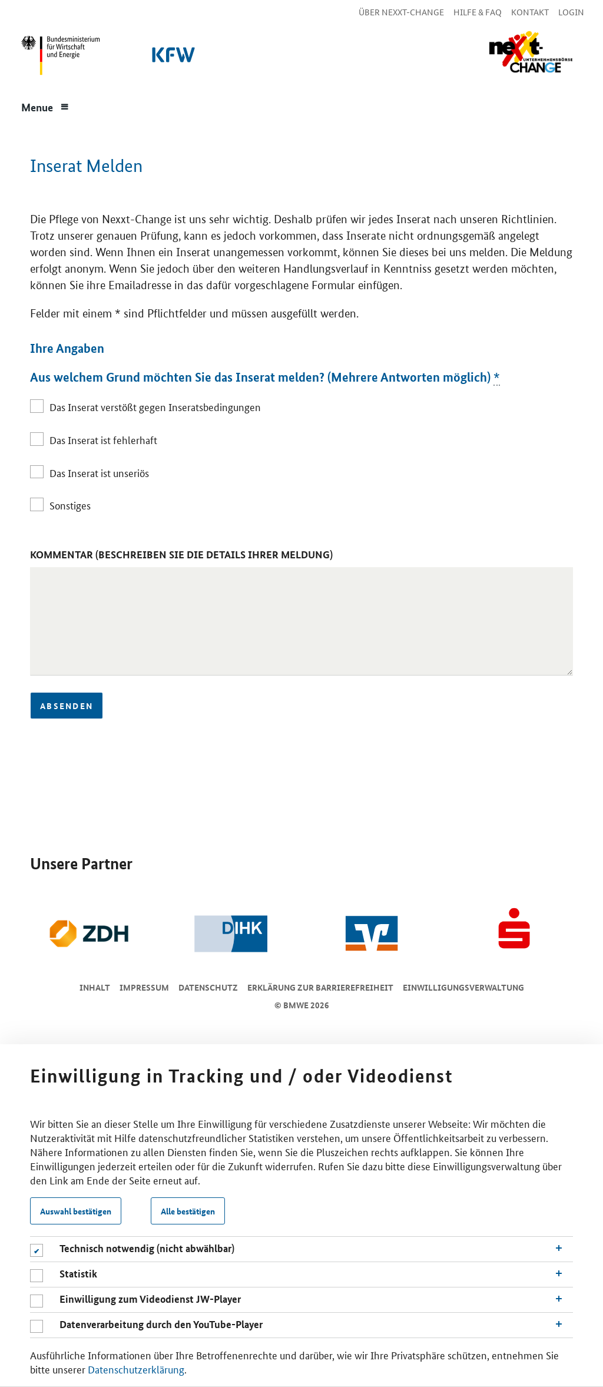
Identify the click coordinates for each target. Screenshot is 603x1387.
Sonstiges (70, 505)
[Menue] (45, 106)
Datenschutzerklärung (136, 1369)
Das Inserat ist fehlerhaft (103, 439)
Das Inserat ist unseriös (99, 472)
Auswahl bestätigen (75, 1211)
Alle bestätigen (188, 1211)
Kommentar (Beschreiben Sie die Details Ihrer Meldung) (181, 554)
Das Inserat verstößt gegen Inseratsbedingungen (155, 406)
